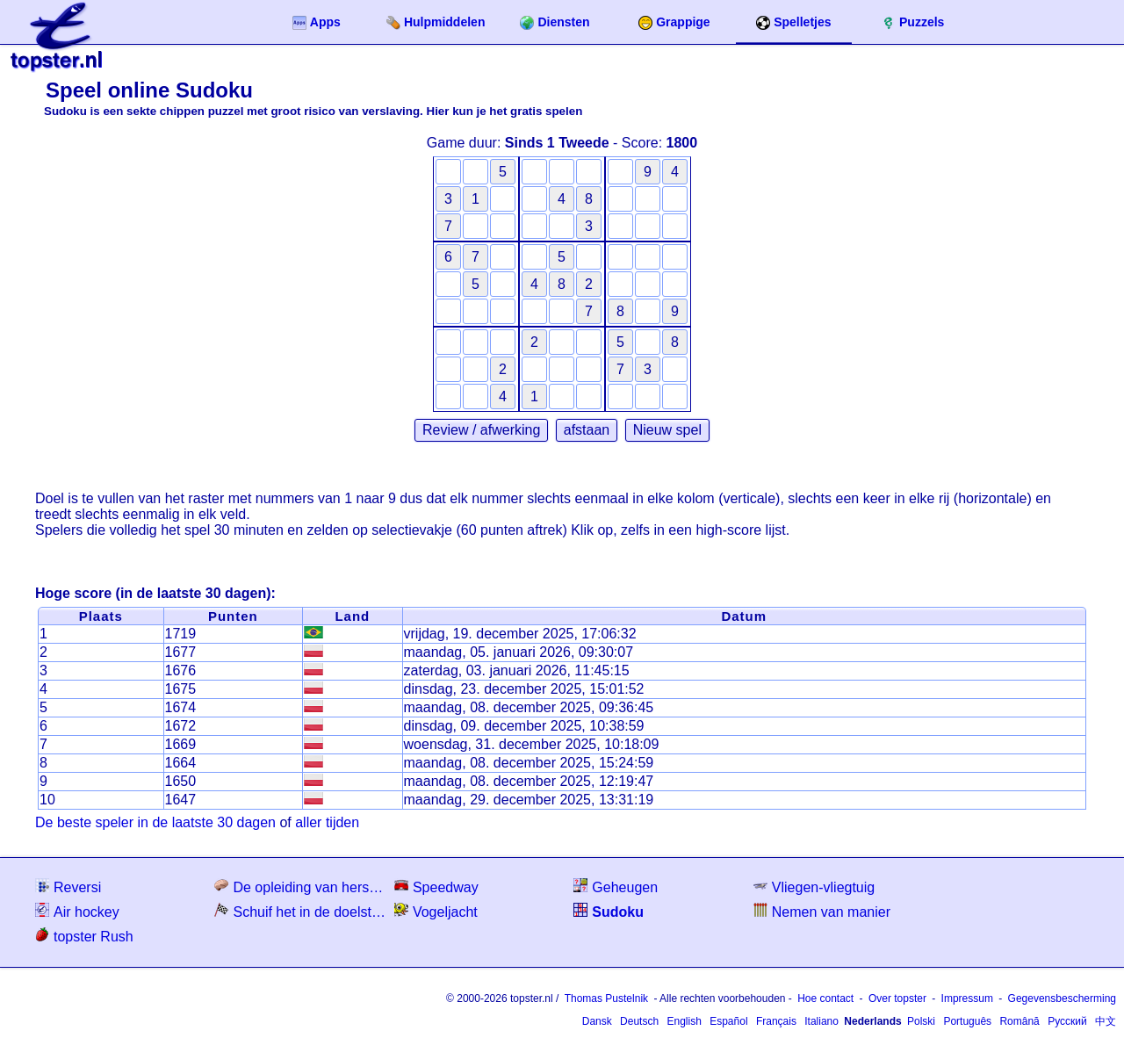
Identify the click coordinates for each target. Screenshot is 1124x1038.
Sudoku (608, 911)
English (683, 1021)
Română (1019, 1021)
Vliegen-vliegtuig (814, 886)
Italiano (821, 1021)
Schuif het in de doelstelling (302, 911)
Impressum (967, 998)
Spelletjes (793, 22)
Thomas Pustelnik (606, 998)
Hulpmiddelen (436, 22)
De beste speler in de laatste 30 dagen (155, 822)
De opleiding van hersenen (302, 886)
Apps (316, 22)
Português (967, 1021)
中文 (1105, 1021)
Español (728, 1021)
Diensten (554, 22)
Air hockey (77, 911)
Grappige (674, 22)
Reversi (68, 886)
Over (897, 998)
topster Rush (84, 935)
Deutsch (639, 1021)
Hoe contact (825, 998)
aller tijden (327, 822)
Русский (1067, 1021)
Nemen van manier (821, 911)
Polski (921, 1021)
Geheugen (615, 886)
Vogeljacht (436, 911)
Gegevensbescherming (1062, 998)
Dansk (597, 1021)
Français (776, 1021)
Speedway (436, 886)
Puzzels (913, 22)
